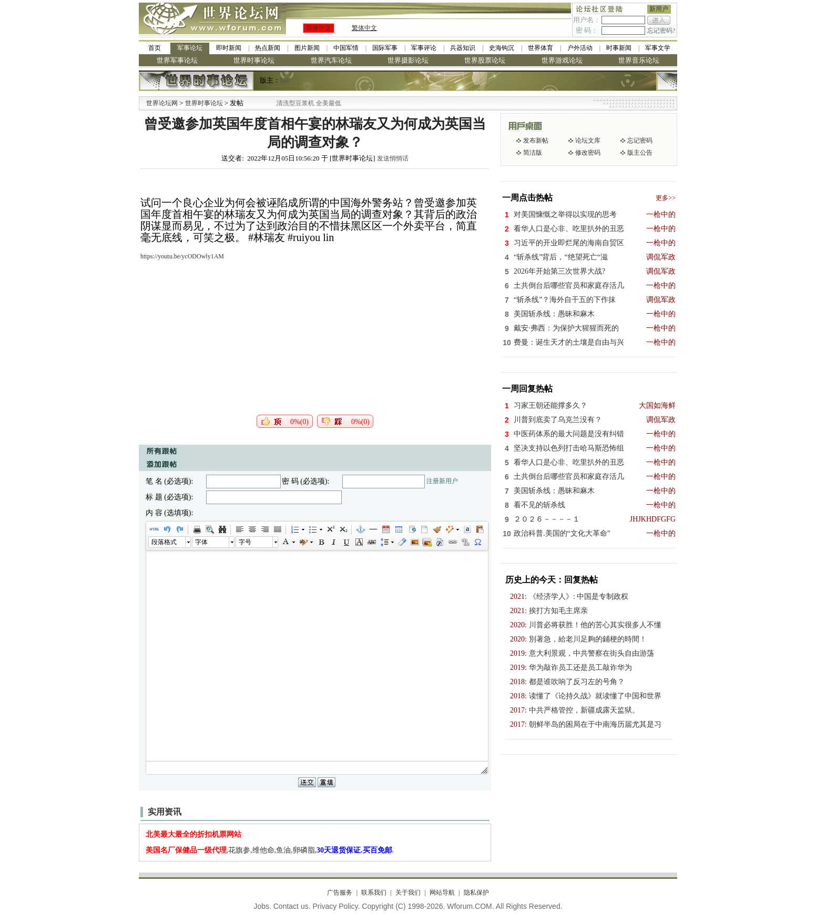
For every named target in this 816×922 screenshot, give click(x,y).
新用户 (658, 9)
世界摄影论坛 (408, 60)
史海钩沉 (501, 48)
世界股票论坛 (484, 60)
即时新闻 (228, 48)
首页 (154, 48)
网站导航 (442, 892)
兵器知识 (462, 48)
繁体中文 (364, 28)
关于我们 (408, 892)
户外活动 (580, 48)
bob (285, 80)
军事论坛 (189, 48)
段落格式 (164, 542)
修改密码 (587, 152)
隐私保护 (476, 892)
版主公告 (639, 152)
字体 (201, 542)
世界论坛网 (162, 103)
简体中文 (318, 28)
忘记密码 (639, 140)
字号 (245, 542)
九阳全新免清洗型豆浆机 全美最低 (305, 103)
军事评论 (423, 48)
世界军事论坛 (177, 60)
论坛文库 (587, 140)
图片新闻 (307, 48)
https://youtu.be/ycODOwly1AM (182, 256)
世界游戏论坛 (562, 60)
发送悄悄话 (393, 158)
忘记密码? (661, 30)
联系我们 (373, 892)
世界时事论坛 (253, 60)
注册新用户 (442, 481)
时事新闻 (618, 48)
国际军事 (384, 48)
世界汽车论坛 (331, 60)
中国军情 (346, 48)
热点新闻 (267, 48)
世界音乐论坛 (638, 60)
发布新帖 (535, 140)
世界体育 (540, 48)
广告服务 (339, 892)
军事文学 (657, 48)
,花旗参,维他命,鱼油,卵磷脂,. (270, 850)
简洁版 (532, 152)
